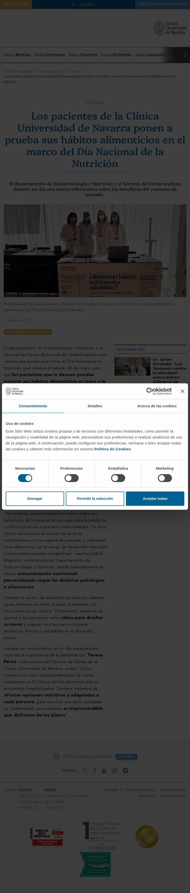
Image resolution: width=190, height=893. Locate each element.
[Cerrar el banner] (182, 391)
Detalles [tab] (95, 406)
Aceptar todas (155, 498)
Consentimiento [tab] (33, 406)
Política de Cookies (113, 449)
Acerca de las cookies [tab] (157, 406)
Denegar (34, 498)
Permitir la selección (95, 498)
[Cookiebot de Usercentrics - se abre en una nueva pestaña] (150, 391)
